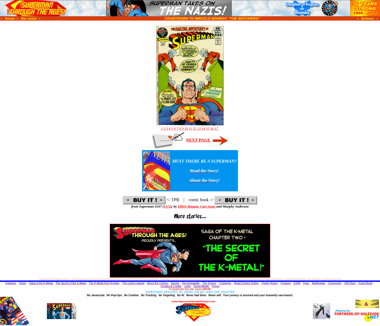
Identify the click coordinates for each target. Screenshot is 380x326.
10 (186, 128)
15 (207, 128)
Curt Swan (207, 206)
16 (212, 128)
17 (216, 128)
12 (194, 128)
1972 (167, 206)
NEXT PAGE (198, 140)
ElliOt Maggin (188, 206)
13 (199, 128)
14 (203, 128)
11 (190, 128)
